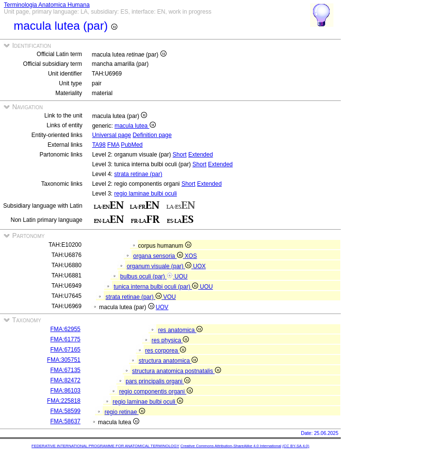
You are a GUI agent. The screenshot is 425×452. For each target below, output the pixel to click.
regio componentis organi (156, 391)
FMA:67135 (65, 370)
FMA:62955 (65, 329)
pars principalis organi (158, 381)
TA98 (99, 144)
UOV (162, 307)
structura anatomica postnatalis (176, 371)
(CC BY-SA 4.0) (295, 446)
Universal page (111, 135)
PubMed (132, 144)
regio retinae (125, 412)
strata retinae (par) (138, 174)
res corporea (165, 350)
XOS (191, 256)
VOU (169, 297)
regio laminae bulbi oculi (145, 193)
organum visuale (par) (160, 266)
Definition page (152, 135)
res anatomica (180, 330)
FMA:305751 (64, 359)
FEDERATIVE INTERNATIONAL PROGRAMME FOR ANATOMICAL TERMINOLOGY (105, 446)
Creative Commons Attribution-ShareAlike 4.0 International (230, 446)
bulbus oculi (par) (147, 276)
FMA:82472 (65, 380)
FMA (113, 144)
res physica (170, 340)
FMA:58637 (65, 421)
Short (180, 154)
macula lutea (134, 125)
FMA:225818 (64, 400)
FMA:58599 (65, 411)
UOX (199, 266)
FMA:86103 (65, 390)
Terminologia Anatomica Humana (47, 4)
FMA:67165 (65, 349)
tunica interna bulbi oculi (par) (156, 286)
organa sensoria (159, 256)
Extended (200, 154)
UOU (181, 276)
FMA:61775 (65, 339)
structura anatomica (168, 360)
